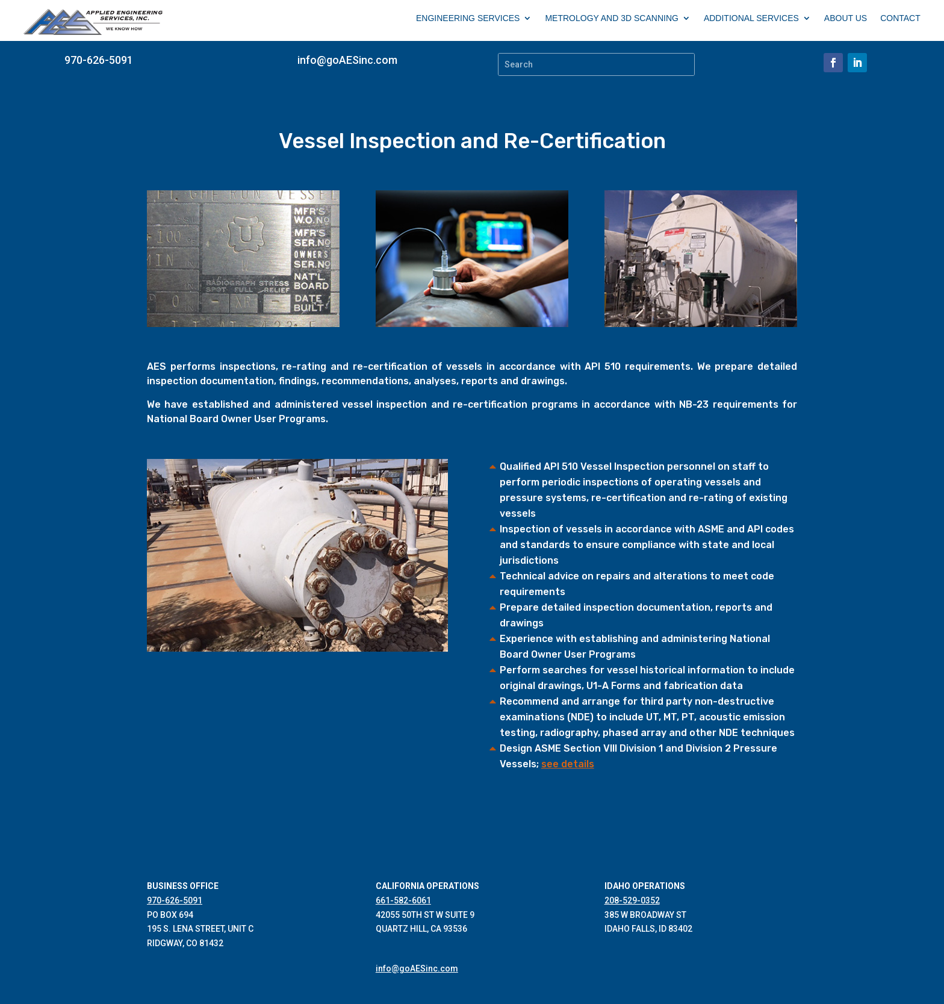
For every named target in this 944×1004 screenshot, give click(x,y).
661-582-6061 (403, 900)
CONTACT (900, 18)
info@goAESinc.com (347, 60)
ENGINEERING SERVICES (468, 18)
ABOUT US (845, 18)
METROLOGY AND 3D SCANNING (611, 18)
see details (567, 764)
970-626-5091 (98, 60)
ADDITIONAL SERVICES (751, 18)
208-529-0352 (632, 900)
